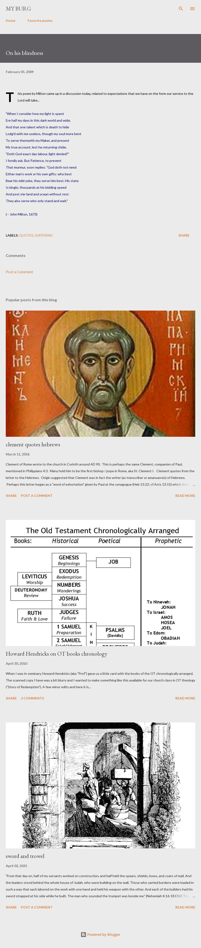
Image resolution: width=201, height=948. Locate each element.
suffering (44, 235)
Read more (185, 496)
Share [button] (183, 235)
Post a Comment (19, 271)
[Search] (181, 8)
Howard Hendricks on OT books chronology (56, 653)
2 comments (32, 698)
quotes (26, 235)
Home (10, 20)
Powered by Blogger (100, 934)
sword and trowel (25, 856)
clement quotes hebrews (33, 444)
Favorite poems (40, 20)
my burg (18, 8)
